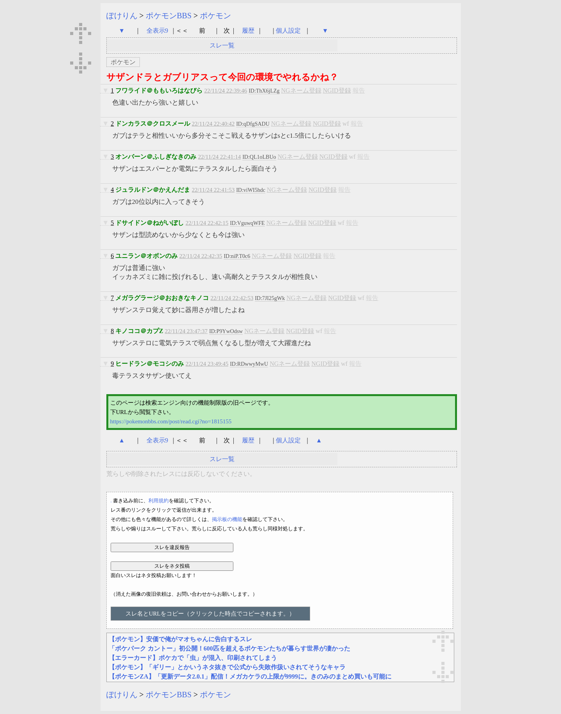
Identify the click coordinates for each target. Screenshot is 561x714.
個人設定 (288, 30)
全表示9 (157, 30)
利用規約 (158, 500)
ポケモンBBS (169, 15)
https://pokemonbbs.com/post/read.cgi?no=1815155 (171, 421)
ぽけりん (122, 15)
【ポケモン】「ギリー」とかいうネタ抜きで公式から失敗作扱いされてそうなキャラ (227, 667)
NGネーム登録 (301, 90)
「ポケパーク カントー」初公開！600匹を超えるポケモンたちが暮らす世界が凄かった (229, 648)
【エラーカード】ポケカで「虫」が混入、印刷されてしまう (193, 657)
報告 (359, 90)
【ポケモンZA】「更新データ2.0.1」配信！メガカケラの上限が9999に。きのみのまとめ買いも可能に (250, 676)
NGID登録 (337, 90)
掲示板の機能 (227, 519)
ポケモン (215, 15)
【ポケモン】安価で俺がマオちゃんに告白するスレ (180, 639)
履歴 (249, 30)
